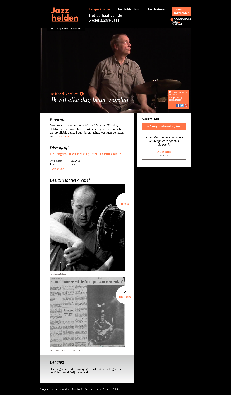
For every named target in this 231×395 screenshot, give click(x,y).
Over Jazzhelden (93, 389)
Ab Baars (164, 151)
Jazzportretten (99, 9)
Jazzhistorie (156, 9)
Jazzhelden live (128, 9)
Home (52, 29)
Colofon (116, 389)
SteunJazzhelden (181, 11)
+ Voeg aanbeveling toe (163, 126)
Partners (106, 389)
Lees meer (64, 136)
